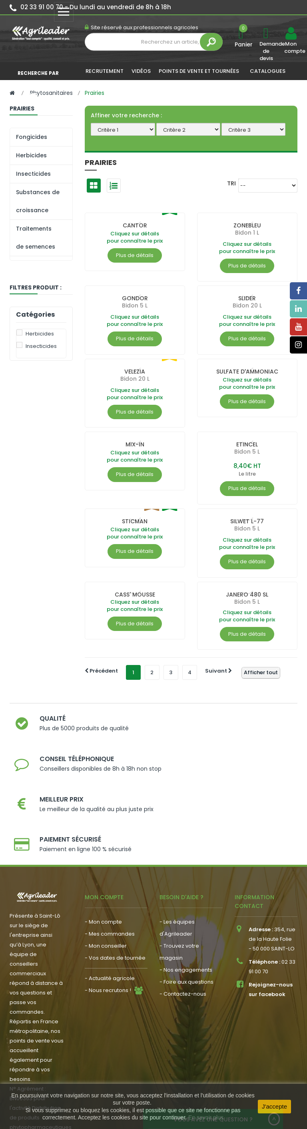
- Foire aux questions (186, 912)
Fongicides (31, 137)
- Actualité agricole (110, 909)
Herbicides (31, 155)
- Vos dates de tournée (115, 888)
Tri (231, 183)
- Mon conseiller (106, 876)
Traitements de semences (35, 238)
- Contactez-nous (182, 924)
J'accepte (274, 1106)
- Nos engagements (185, 900)
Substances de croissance (38, 201)
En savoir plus (205, 1117)
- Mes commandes (110, 864)
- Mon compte (103, 852)
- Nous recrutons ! (108, 921)
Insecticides (33, 174)
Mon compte (290, 47)
